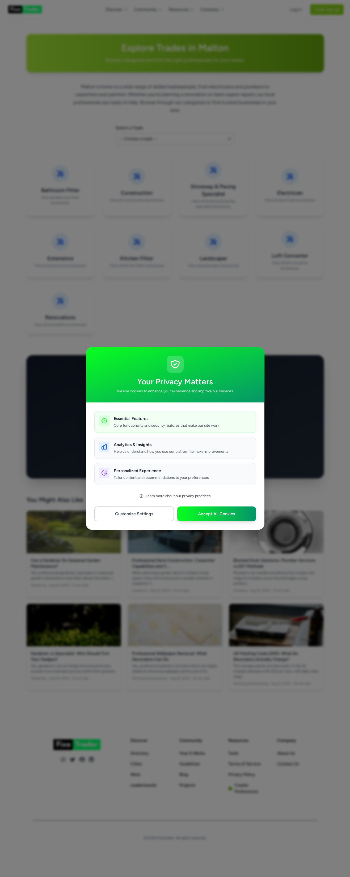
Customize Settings (134, 513)
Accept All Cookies (216, 513)
